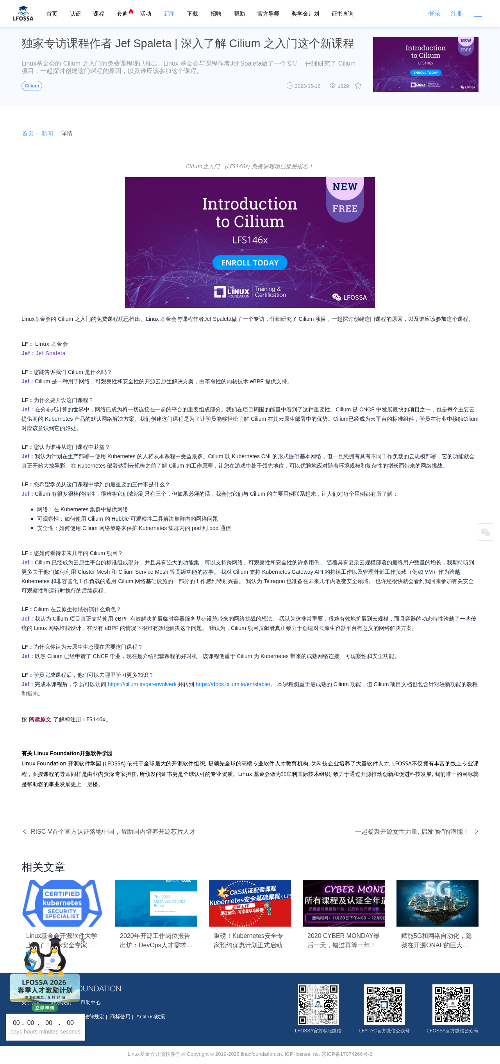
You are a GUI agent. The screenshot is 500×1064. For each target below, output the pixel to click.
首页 (51, 14)
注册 (457, 13)
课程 (98, 14)
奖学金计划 (305, 14)
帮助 (239, 14)
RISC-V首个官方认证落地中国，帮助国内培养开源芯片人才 (108, 831)
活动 (145, 14)
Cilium (32, 86)
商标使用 (120, 1017)
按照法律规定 (89, 1017)
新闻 (169, 14)
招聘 (216, 14)
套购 (122, 14)
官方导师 (268, 14)
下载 (192, 14)
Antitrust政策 (150, 1017)
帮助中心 (90, 1002)
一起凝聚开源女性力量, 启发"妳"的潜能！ (417, 831)
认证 (75, 14)
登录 (434, 13)
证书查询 (343, 14)
